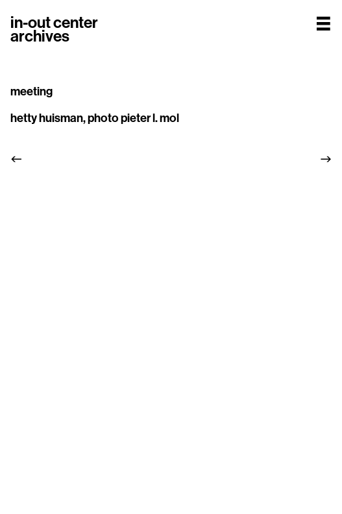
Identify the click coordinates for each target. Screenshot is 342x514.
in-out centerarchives (54, 29)
